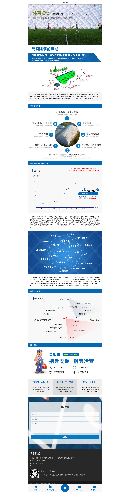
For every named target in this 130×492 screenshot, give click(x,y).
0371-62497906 (40, 460)
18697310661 (40, 463)
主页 (35, 490)
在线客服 (94, 490)
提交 (65, 437)
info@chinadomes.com (43, 466)
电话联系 (79, 490)
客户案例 (50, 490)
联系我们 (35, 453)
